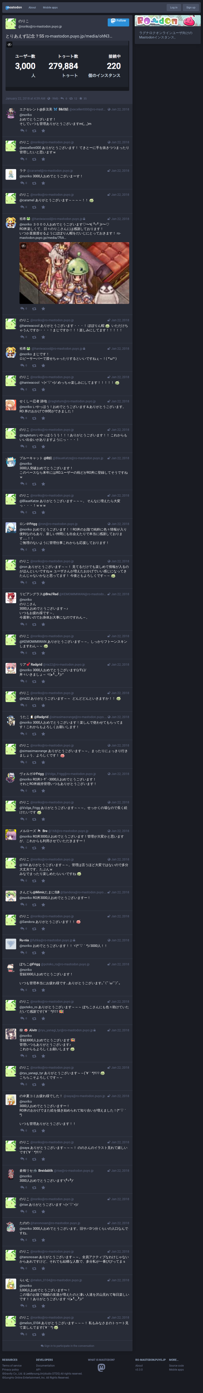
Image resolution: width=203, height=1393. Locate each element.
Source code (176, 1365)
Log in (174, 7)
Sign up (190, 7)
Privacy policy (10, 1369)
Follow (118, 20)
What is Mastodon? (101, 1359)
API (38, 1369)
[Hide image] (9, 45)
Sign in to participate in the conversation (67, 1345)
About (32, 7)
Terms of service (11, 1365)
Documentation (45, 1365)
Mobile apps (50, 7)
